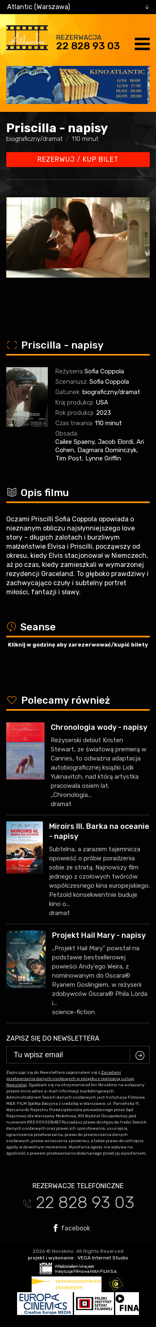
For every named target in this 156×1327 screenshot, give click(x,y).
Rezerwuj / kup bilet (78, 159)
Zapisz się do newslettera (52, 1038)
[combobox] (78, 7)
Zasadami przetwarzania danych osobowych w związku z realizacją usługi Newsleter (70, 1078)
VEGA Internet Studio (102, 1258)
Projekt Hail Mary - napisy (99, 935)
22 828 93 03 (88, 46)
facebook (72, 1228)
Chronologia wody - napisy (99, 727)
